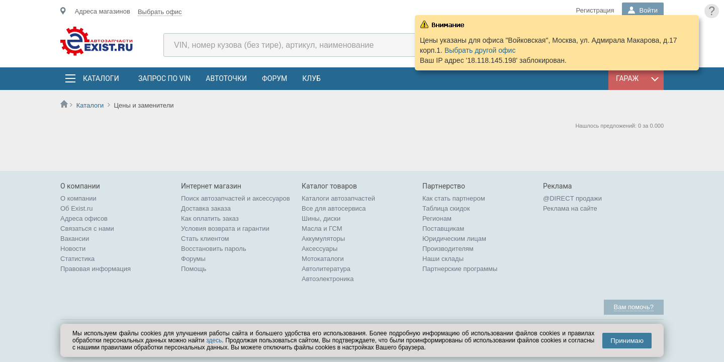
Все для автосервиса (334, 208)
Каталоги (100, 78)
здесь (214, 340)
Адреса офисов (84, 218)
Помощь (193, 269)
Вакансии (74, 238)
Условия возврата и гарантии (225, 228)
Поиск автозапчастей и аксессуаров (235, 198)
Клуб (311, 78)
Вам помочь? (634, 307)
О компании (78, 198)
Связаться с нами (87, 228)
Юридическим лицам (454, 238)
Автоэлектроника (327, 279)
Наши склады (443, 258)
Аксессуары (319, 248)
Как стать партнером (453, 198)
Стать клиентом (205, 238)
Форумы (193, 258)
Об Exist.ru (76, 208)
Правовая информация (95, 269)
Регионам (436, 218)
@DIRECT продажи (572, 198)
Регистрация (595, 10)
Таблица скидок (446, 208)
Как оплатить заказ (210, 218)
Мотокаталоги (323, 258)
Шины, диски (321, 218)
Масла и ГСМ (322, 228)
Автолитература (326, 269)
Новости (72, 248)
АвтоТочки (226, 78)
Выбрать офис (160, 12)
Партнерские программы (459, 269)
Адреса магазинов (102, 11)
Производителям (448, 248)
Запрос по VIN (164, 78)
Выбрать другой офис (480, 50)
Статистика (77, 258)
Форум (274, 78)
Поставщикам (443, 228)
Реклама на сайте (570, 208)
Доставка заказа (206, 208)
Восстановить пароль (213, 248)
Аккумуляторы (323, 238)
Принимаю (627, 340)
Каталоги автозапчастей (338, 198)
